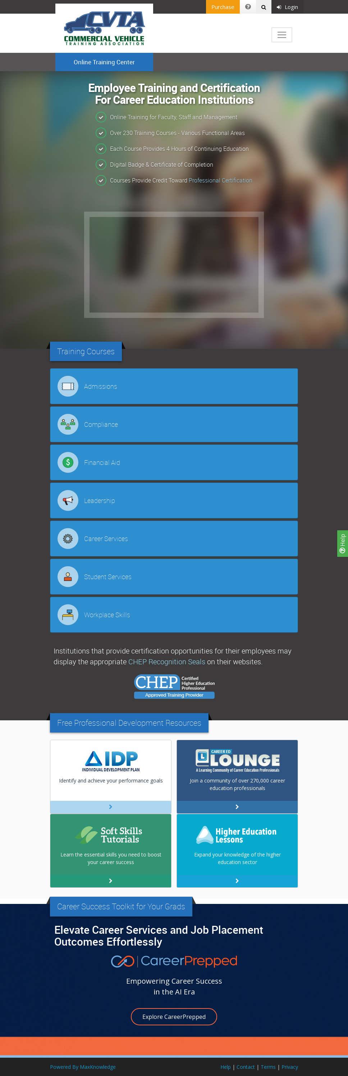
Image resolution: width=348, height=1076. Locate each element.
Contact (246, 1066)
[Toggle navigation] (281, 34)
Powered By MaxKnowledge (83, 1066)
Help (343, 543)
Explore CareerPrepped (174, 1017)
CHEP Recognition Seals (166, 661)
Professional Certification (220, 180)
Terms (268, 1066)
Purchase (222, 6)
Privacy (289, 1066)
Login (287, 6)
